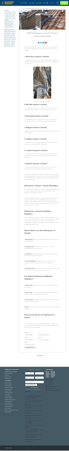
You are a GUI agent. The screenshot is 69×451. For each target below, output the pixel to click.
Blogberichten (27, 393)
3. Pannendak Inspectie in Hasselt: (10, 13)
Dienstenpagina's (28, 394)
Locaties (51, 40)
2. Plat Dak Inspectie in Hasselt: (10, 12)
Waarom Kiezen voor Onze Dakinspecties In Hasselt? (9, 23)
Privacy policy (27, 448)
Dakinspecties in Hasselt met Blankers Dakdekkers (9, 21)
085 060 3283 (49, 385)
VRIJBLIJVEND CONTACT (31, 385)
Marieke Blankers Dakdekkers (37, 40)
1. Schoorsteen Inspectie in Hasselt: (10, 11)
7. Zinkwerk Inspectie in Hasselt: (10, 18)
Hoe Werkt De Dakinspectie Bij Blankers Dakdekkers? (10, 25)
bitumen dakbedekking (53, 108)
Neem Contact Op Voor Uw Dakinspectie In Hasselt (9, 27)
